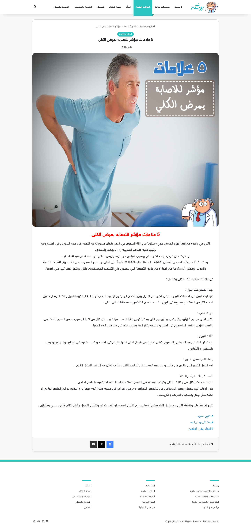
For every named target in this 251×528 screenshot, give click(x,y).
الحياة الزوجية (148, 502)
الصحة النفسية (147, 496)
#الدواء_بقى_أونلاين (201, 429)
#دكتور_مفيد (205, 416)
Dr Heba (125, 47)
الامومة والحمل (61, 7)
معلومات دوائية (162, 7)
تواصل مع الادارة (211, 507)
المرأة (128, 7)
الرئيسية (178, 7)
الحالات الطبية (143, 7)
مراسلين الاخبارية (147, 507)
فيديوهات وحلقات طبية (207, 496)
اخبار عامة (150, 486)
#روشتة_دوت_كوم (201, 423)
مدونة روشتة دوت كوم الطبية (204, 491)
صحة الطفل (115, 7)
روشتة (216, 486)
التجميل (100, 7)
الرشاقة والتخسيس (83, 7)
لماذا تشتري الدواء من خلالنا (205, 502)
